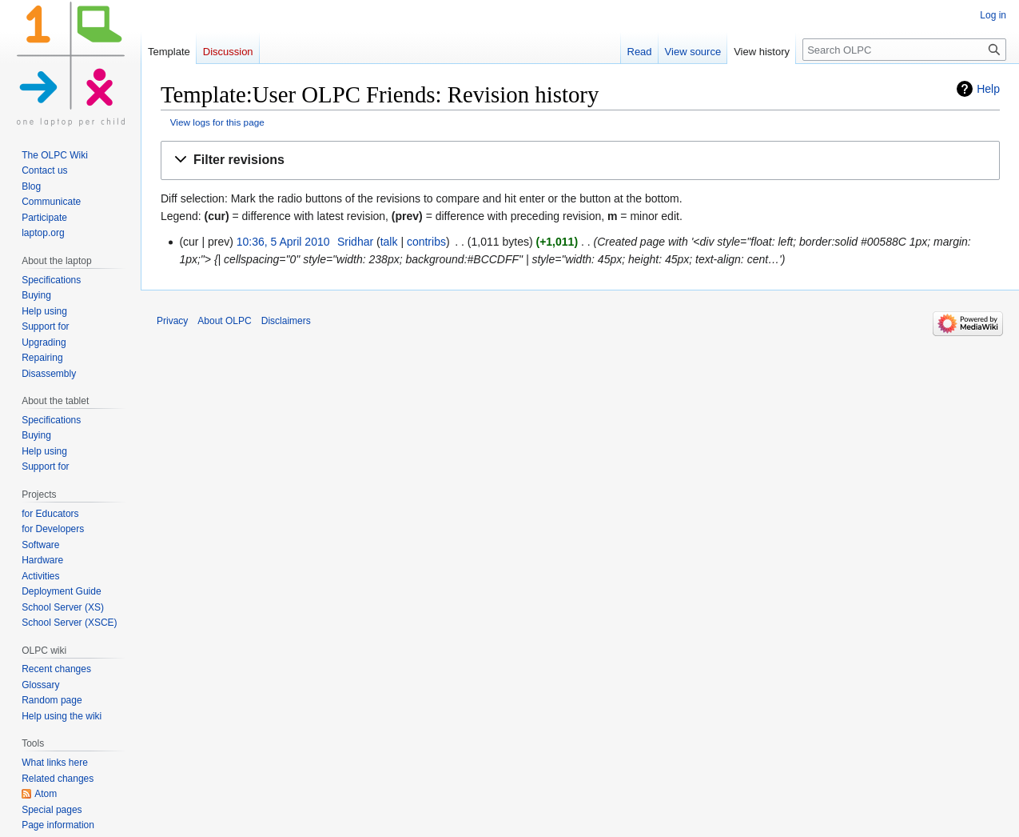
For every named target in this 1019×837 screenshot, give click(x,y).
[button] (580, 160)
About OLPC (224, 320)
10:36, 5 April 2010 (283, 241)
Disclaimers (286, 320)
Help (988, 88)
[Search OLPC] (904, 49)
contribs (426, 241)
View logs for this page (217, 122)
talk (389, 241)
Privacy (172, 320)
